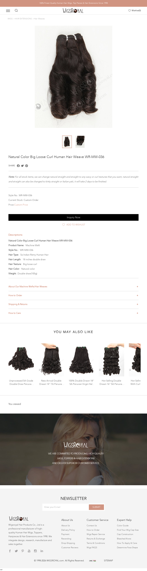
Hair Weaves (39, 19)
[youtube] (29, 551)
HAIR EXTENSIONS (23, 19)
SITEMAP (108, 560)
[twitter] (16, 551)
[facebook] (9, 551)
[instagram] (35, 551)
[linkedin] (41, 551)
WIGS (10, 19)
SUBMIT (96, 507)
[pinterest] (22, 551)
